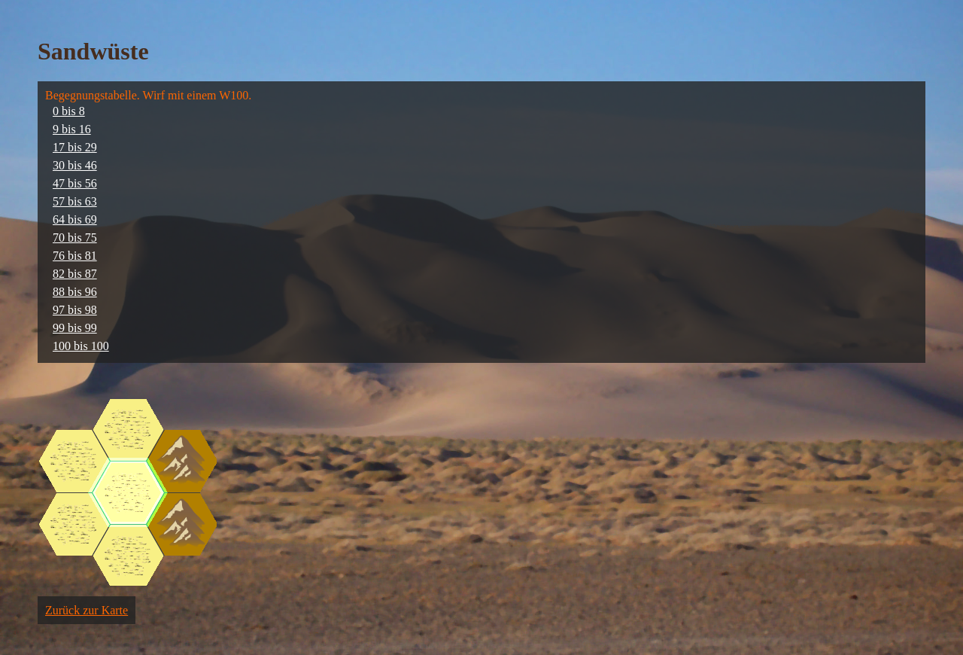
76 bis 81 (75, 255)
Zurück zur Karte (86, 610)
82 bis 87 (75, 273)
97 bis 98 (75, 309)
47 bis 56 (75, 183)
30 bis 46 (75, 165)
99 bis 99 (75, 327)
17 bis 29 (75, 147)
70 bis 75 (75, 237)
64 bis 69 (75, 219)
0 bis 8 (69, 111)
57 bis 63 (75, 201)
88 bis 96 (75, 291)
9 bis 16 (72, 129)
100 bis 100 (81, 346)
